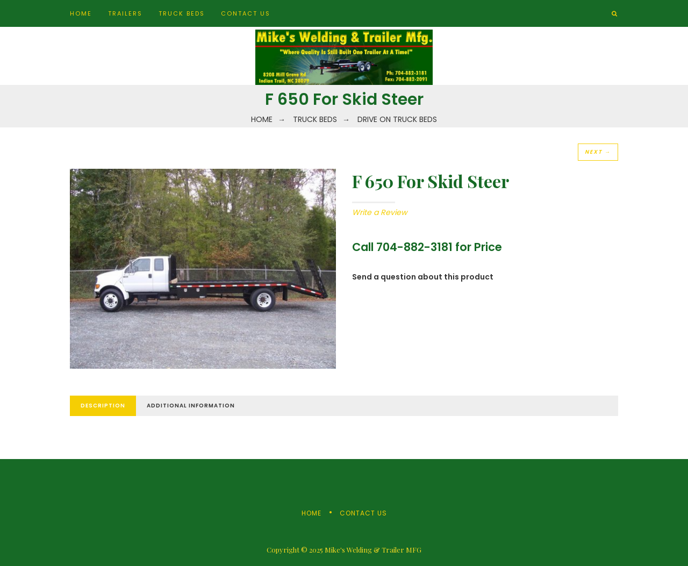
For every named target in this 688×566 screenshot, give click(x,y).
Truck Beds (182, 13)
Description (103, 406)
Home (81, 13)
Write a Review (379, 212)
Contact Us (245, 13)
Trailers (125, 13)
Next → (598, 152)
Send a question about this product (422, 276)
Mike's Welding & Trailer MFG (373, 549)
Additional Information (191, 406)
